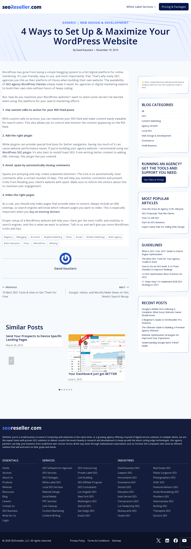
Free (69, 237)
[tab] (59, 389)
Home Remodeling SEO (166, 492)
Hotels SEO (124, 515)
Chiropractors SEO (128, 501)
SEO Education (12, 243)
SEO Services (49, 472)
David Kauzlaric (84, 50)
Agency (8, 237)
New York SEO (86, 496)
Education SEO (126, 492)
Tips (26, 243)
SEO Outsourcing (87, 468)
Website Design (51, 492)
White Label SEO (51, 482)
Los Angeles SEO (87, 492)
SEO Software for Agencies (57, 468)
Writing (53, 243)
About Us (7, 477)
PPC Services (49, 501)
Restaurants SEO (127, 510)
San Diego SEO (86, 510)
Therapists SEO (161, 510)
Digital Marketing (53, 237)
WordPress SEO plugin (16, 152)
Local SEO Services (52, 487)
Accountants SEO (127, 477)
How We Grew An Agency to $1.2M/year (163, 208)
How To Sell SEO (150, 217)
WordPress (39, 243)
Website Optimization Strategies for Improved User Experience (160, 336)
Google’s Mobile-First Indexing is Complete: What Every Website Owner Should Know (162, 312)
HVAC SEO (158, 482)
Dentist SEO (124, 487)
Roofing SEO (160, 506)
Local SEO (147, 130)
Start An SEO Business (153, 222)
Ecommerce (148, 140)
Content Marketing (151, 120)
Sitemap (116, 540)
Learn (79, 237)
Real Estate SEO (162, 468)
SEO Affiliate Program (90, 482)
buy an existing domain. (45, 211)
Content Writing (51, 515)
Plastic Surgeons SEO (165, 472)
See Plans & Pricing (154, 179)
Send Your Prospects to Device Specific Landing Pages (34, 338)
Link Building (85, 477)
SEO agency (115, 237)
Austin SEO (84, 515)
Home (5, 468)
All (143, 111)
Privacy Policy (77, 540)
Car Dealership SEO (129, 506)
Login (5, 520)
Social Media (49, 496)
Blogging (21, 237)
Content (35, 237)
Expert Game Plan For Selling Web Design (163, 226)
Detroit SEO (84, 506)
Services (6, 472)
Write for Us (9, 515)
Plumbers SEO (161, 496)
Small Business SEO (129, 468)
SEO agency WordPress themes (26, 84)
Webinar (7, 487)
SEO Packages (50, 477)
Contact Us (8, 506)
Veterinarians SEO (163, 501)
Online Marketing (96, 237)
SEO (144, 115)
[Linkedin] (167, 540)
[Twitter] (158, 540)
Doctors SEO (160, 515)
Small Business (149, 145)
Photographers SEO (164, 477)
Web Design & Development (104, 23)
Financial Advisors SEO (165, 487)
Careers (6, 501)
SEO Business (10, 510)
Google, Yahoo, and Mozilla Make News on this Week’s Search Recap (98, 291)
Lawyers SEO (125, 472)
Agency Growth (150, 125)
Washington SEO (87, 501)
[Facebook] (175, 540)
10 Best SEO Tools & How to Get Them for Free (32, 291)
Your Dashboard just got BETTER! (92, 374)
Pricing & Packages (174, 7)
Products (7, 482)
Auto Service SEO (127, 496)
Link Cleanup (49, 506)
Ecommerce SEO (127, 482)
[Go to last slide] (11, 361)
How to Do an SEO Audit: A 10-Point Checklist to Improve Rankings (160, 268)
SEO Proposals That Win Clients (158, 213)
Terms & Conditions (98, 540)
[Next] (119, 361)
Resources (8, 492)
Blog (5, 496)
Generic (69, 23)
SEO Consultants (87, 487)
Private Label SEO (87, 472)
